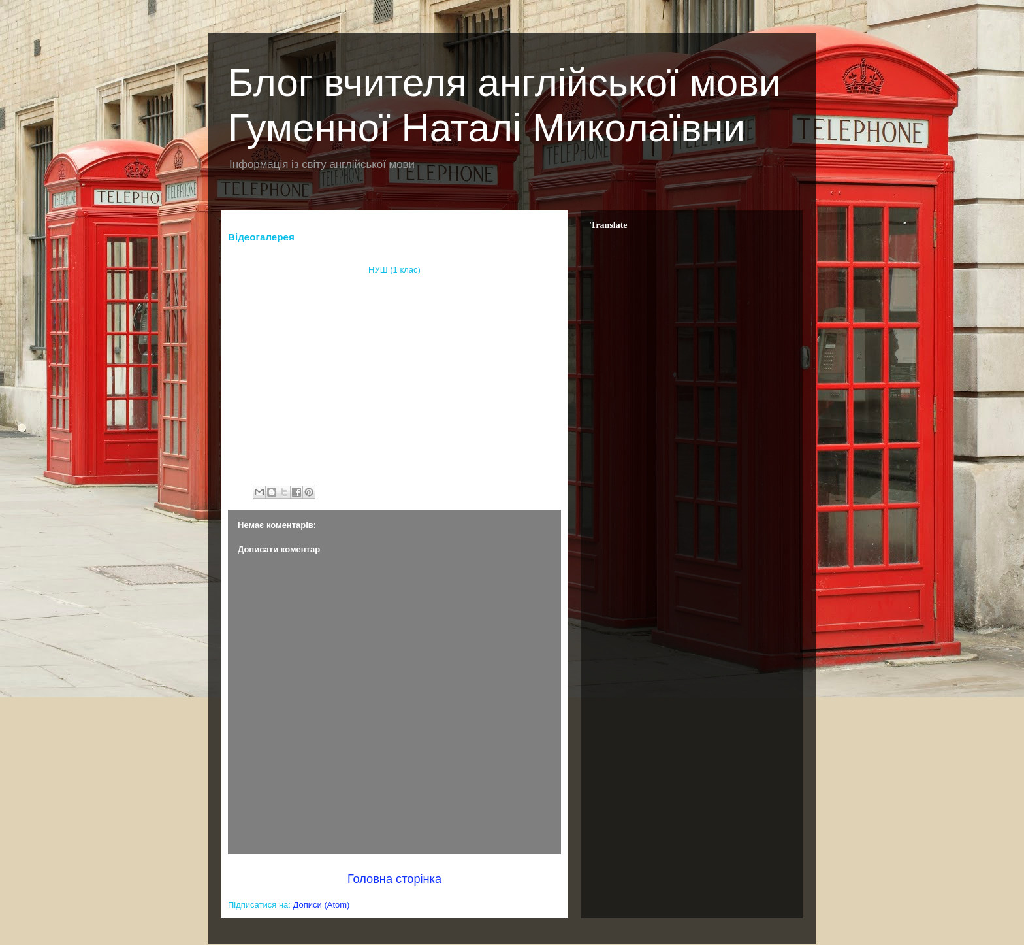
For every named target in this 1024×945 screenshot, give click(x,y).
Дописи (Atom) (321, 905)
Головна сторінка (394, 879)
